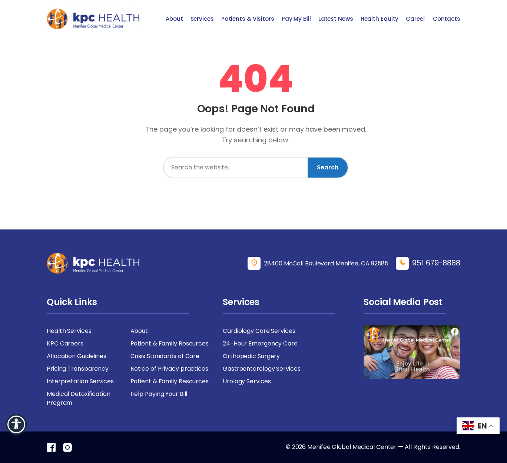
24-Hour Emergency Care (260, 343)
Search (327, 167)
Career (415, 19)
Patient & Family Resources (169, 343)
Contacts (446, 19)
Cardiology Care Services (259, 331)
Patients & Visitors (247, 19)
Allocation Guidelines (76, 356)
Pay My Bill (296, 19)
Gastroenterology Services (262, 368)
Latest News (335, 19)
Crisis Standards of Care (165, 356)
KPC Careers (65, 343)
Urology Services (247, 381)
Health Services (69, 331)
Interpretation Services (80, 381)
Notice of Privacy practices (169, 368)
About (174, 19)
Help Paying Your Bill (159, 394)
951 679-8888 (436, 263)
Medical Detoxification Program (78, 398)
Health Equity (380, 19)
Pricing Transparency (78, 368)
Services (202, 19)
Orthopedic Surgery (251, 356)
